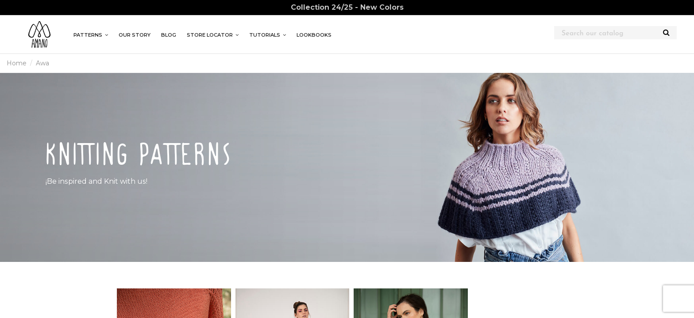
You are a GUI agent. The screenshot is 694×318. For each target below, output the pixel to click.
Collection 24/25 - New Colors (347, 7)
